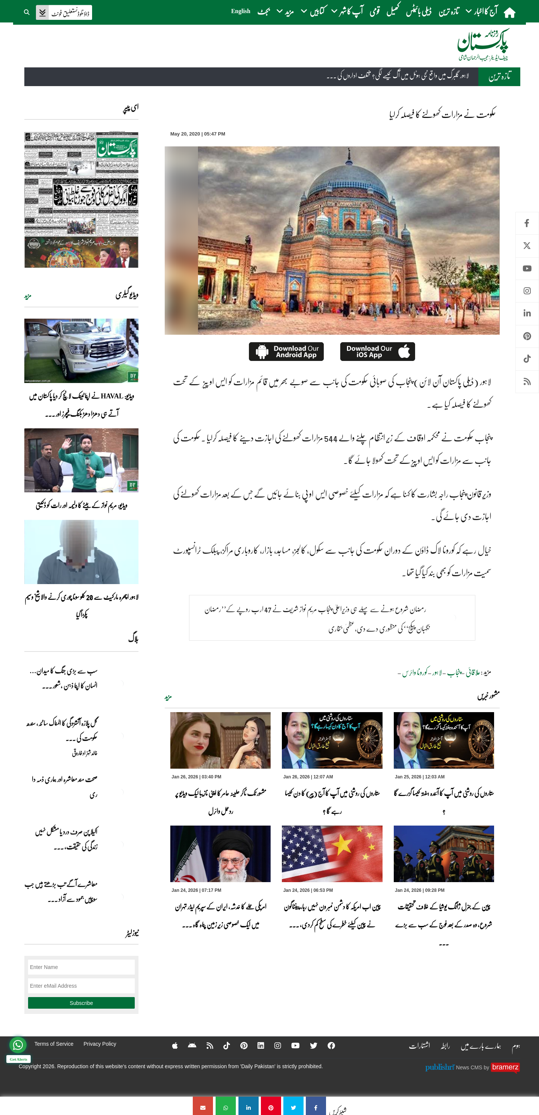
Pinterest (527, 336)
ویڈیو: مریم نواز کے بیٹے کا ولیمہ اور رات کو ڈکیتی (81, 505)
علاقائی (473, 672)
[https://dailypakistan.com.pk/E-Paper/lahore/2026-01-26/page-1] (81, 199)
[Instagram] (273, 1045)
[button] (27, 11)
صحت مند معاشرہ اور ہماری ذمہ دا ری (64, 787)
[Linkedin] (256, 1045)
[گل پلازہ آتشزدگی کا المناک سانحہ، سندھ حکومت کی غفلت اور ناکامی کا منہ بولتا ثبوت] (119, 736)
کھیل (392, 11)
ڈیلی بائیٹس (419, 11)
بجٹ (263, 11)
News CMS (470, 1067)
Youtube (527, 269)
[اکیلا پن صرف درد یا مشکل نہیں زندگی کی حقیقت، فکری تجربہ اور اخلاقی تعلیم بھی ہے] (119, 844)
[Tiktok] (222, 1045)
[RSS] (205, 1045)
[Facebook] (326, 1045)
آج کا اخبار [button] (481, 11)
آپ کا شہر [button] (347, 11)
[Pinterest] (239, 1045)
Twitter (527, 246)
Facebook (527, 223)
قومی (374, 11)
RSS (527, 382)
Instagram (527, 291)
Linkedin (527, 314)
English (240, 11)
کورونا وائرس (414, 672)
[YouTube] (290, 1045)
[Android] (187, 1045)
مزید (168, 696)
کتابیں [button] (312, 11)
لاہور (437, 672)
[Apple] (170, 1045)
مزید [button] (285, 11)
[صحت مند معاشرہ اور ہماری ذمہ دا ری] (119, 792)
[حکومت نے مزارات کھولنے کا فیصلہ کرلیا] (316, 1106)
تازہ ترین (448, 11)
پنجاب (454, 672)
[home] (510, 12)
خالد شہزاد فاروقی (84, 753)
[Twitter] (308, 1045)
